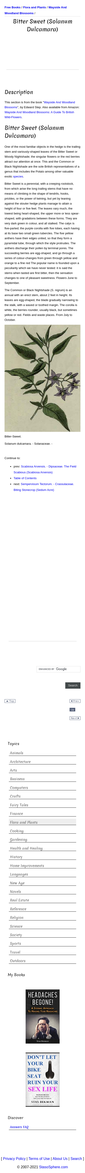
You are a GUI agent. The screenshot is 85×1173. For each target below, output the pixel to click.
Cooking (17, 831)
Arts (13, 770)
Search (76, 1159)
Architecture (20, 761)
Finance (16, 813)
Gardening (18, 839)
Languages (19, 874)
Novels (15, 891)
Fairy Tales (19, 805)
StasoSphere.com (53, 1167)
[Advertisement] (42, 58)
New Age (17, 883)
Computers (19, 787)
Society (16, 935)
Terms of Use (39, 1159)
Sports (15, 943)
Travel (15, 952)
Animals (16, 753)
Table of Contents (25, 478)
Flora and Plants (24, 822)
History (16, 857)
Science (16, 926)
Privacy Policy (14, 1159)
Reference (18, 909)
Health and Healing (26, 848)
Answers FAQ (19, 1127)
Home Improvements (27, 865)
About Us (60, 1159)
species (18, 176)
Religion (16, 917)
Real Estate (19, 900)
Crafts (15, 796)
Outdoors (18, 961)
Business (17, 779)
